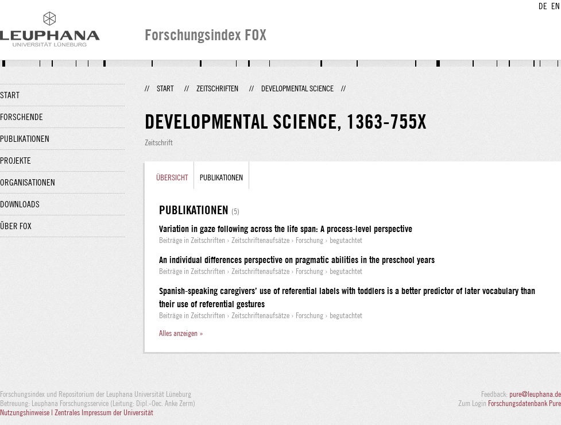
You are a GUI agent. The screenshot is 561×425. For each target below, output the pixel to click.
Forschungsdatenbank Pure (524, 403)
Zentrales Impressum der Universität (104, 412)
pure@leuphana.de (535, 394)
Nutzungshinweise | (27, 412)
